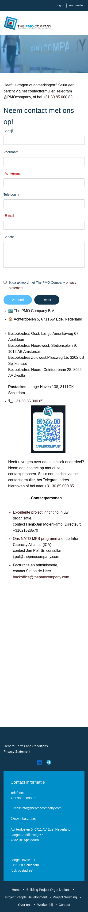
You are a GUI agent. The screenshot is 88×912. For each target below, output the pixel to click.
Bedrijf (8, 131)
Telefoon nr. (12, 194)
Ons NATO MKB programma (36, 539)
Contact (64, 905)
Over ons (24, 905)
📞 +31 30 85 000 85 (25, 401)
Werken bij (45, 905)
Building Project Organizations (48, 890)
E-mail (9, 216)
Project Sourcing (65, 897)
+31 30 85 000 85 (58, 97)
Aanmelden (76, 5)
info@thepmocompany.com (41, 808)
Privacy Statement (17, 751)
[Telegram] (48, 762)
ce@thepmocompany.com (47, 577)
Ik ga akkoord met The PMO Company (42, 285)
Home (16, 890)
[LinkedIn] (39, 762)
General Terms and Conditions (26, 746)
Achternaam (13, 173)
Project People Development (26, 897)
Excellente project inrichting (36, 512)
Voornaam (11, 152)
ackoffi (20, 577)
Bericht (9, 237)
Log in (60, 5)
